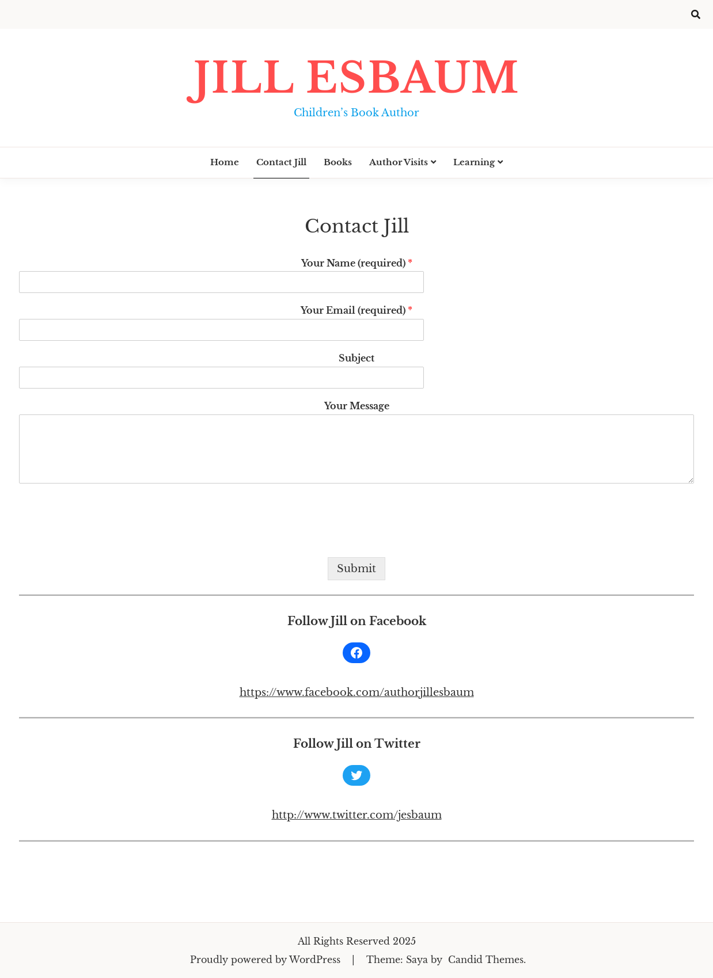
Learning (474, 162)
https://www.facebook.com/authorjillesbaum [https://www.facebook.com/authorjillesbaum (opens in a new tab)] (357, 692)
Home (224, 162)
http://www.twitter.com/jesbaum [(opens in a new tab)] (357, 815)
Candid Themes (486, 959)
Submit (356, 568)
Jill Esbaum (356, 78)
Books (338, 162)
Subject (356, 358)
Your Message (356, 406)
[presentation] (106, 538)
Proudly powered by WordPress (266, 959)
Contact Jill (281, 162)
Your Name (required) (356, 263)
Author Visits (398, 162)
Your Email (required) (356, 310)
